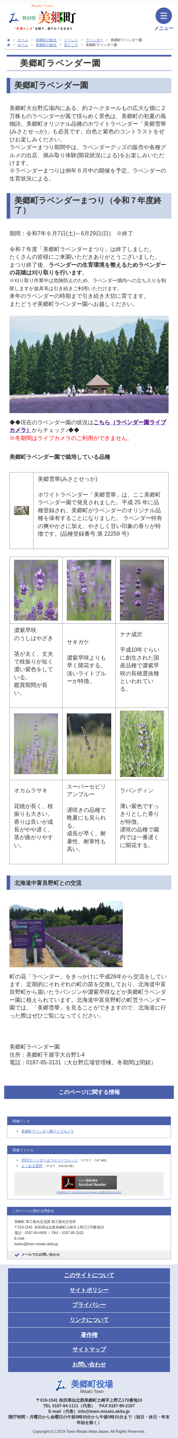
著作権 (89, 1335)
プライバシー (89, 1305)
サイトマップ (89, 1349)
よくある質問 (31, 1166)
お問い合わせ (89, 1364)
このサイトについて (89, 1275)
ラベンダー (94, 40)
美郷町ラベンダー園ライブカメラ (47, 1131)
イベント (71, 40)
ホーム (22, 40)
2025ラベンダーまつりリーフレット (49, 1160)
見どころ (71, 45)
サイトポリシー (89, 1290)
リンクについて (89, 1320)
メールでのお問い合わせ (40, 1254)
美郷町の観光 (46, 40)
